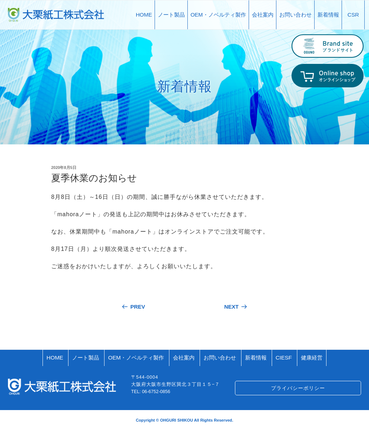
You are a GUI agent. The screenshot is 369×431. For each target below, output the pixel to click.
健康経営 (312, 357)
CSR (353, 15)
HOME (144, 15)
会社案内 (263, 15)
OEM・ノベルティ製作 (218, 15)
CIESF (284, 357)
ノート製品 (171, 15)
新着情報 (328, 15)
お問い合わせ (295, 15)
